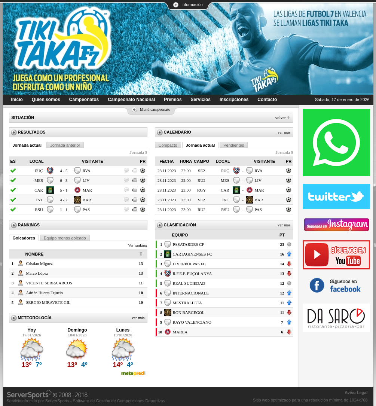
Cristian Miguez (39, 263)
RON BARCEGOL (189, 312)
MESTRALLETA (187, 302)
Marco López (37, 273)
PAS (86, 209)
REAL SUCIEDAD (189, 283)
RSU (39, 209)
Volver (280, 117)
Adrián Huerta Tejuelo (44, 292)
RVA (87, 170)
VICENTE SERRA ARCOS (49, 283)
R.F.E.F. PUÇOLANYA (192, 273)
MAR (87, 190)
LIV (86, 180)
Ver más (138, 317)
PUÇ (39, 170)
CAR (38, 190)
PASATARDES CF (188, 244)
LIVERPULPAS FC (189, 264)
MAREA (180, 332)
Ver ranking (137, 245)
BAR (87, 200)
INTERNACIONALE (191, 293)
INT (39, 200)
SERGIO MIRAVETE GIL (48, 302)
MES (38, 180)
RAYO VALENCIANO (192, 322)
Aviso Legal (356, 392)
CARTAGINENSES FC (192, 254)
